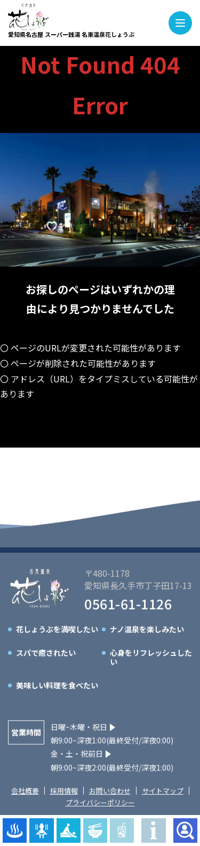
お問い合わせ (110, 792)
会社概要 (25, 792)
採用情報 (64, 792)
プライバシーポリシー (100, 805)
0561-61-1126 (128, 605)
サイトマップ (162, 792)
